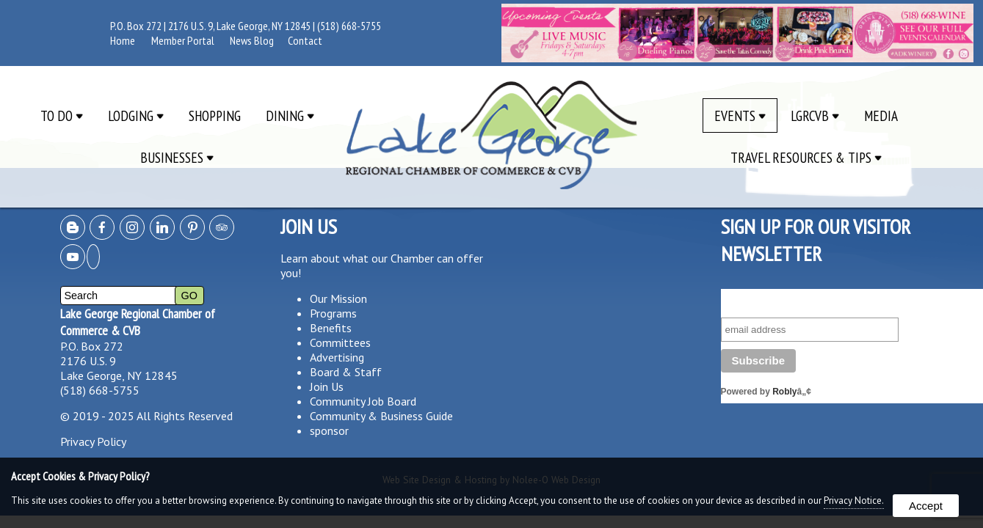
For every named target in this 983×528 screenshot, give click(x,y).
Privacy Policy (93, 441)
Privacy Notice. (854, 500)
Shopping (215, 115)
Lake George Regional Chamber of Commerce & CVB (137, 322)
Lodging (136, 115)
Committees (340, 342)
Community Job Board (363, 401)
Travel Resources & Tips (806, 157)
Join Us (327, 386)
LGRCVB (815, 115)
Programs (333, 313)
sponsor (329, 430)
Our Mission (338, 298)
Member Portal (182, 40)
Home (122, 40)
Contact (305, 40)
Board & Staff (346, 371)
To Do (61, 115)
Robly (784, 391)
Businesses (177, 157)
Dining (290, 115)
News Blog (252, 40)
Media (881, 115)
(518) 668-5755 (349, 25)
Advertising (337, 357)
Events (740, 115)
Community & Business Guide (381, 415)
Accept (926, 505)
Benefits (331, 327)
